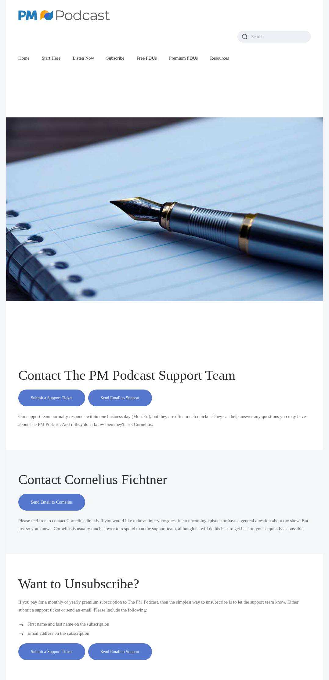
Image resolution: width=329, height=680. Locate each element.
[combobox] (274, 36)
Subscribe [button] (115, 58)
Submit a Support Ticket (52, 398)
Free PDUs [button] (147, 58)
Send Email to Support (120, 398)
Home (24, 58)
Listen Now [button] (83, 58)
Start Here (51, 58)
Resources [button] (219, 58)
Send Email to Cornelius (52, 502)
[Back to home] (64, 15)
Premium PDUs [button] (183, 58)
